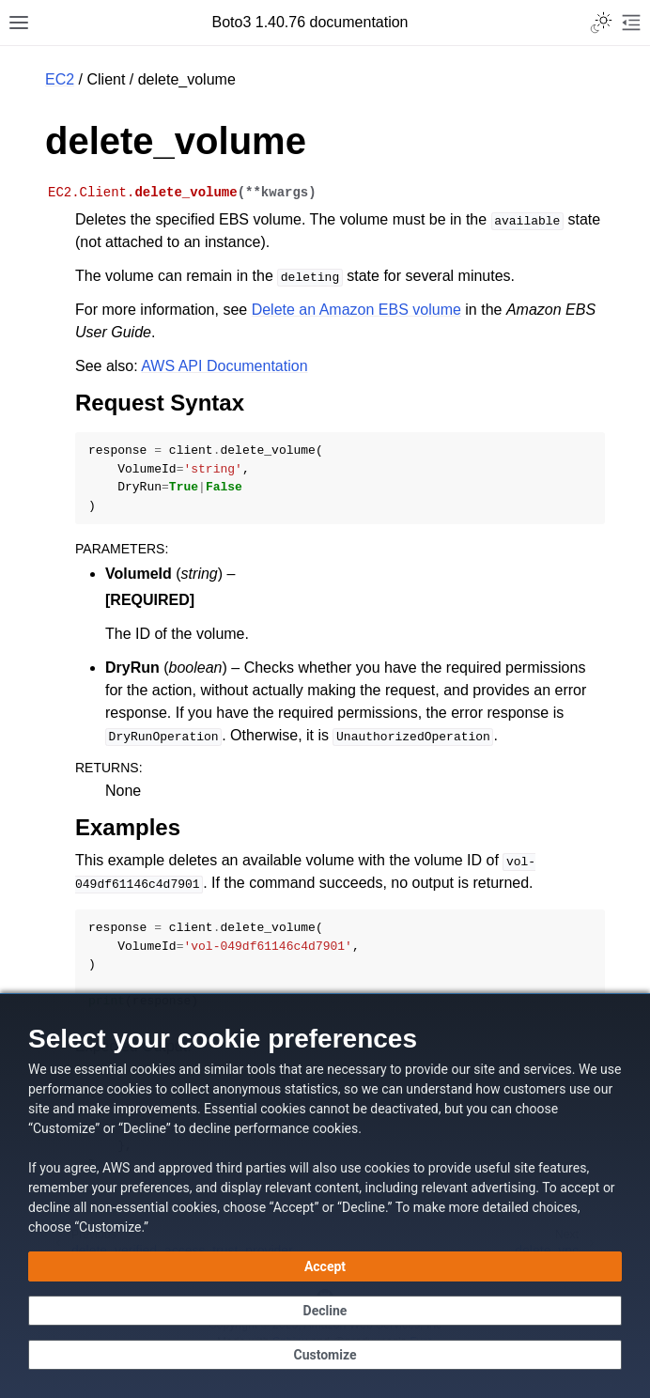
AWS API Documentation (224, 366)
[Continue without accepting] (325, 1311)
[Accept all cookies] (325, 1266)
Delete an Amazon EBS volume (356, 310)
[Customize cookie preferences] (325, 1355)
